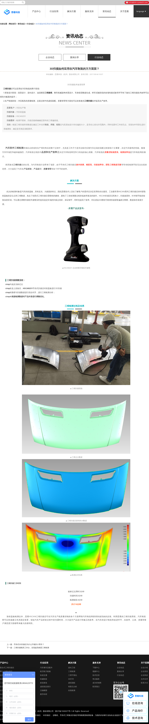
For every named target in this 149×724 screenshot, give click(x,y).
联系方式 (144, 683)
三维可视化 (72, 675)
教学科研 (43, 694)
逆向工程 (71, 667)
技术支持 (96, 675)
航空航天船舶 (45, 671)
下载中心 (96, 667)
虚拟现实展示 (45, 686)
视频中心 (96, 671)
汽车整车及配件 (46, 667)
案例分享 (74, 57)
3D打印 (71, 679)
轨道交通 (43, 675)
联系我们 (96, 686)
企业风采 (144, 675)
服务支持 (89, 11)
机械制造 (43, 679)
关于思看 (124, 11)
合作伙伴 (144, 679)
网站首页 (12, 24)
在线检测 (71, 690)
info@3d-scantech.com (138, 2)
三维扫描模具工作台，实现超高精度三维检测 (31, 647)
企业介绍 (144, 667)
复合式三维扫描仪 (7, 667)
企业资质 (144, 671)
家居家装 (43, 683)
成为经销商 (97, 683)
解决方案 (71, 11)
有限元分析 (72, 686)
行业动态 (30, 24)
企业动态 (50, 57)
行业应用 (54, 11)
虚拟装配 (71, 683)
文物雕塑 (43, 690)
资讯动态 (107, 11)
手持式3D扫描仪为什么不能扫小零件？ (29, 644)
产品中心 (36, 11)
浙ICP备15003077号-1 (63, 711)
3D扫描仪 (46, 715)
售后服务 (96, 679)
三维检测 (71, 671)
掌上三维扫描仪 (6, 671)
